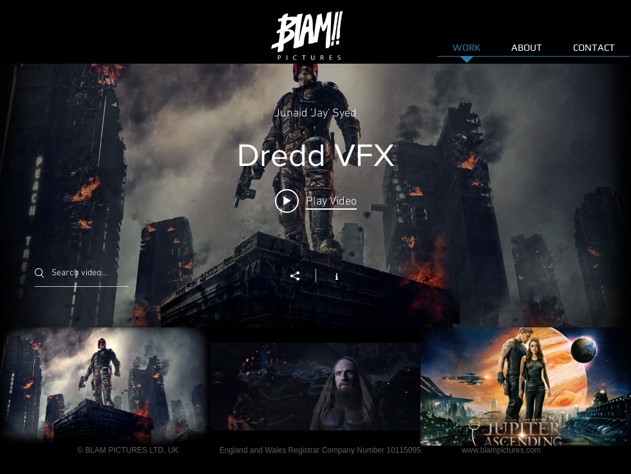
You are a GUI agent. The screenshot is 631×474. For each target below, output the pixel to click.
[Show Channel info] (330, 275)
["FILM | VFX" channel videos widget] (315, 255)
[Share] (301, 275)
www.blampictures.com (501, 450)
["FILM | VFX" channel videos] (315, 386)
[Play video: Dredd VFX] (316, 201)
